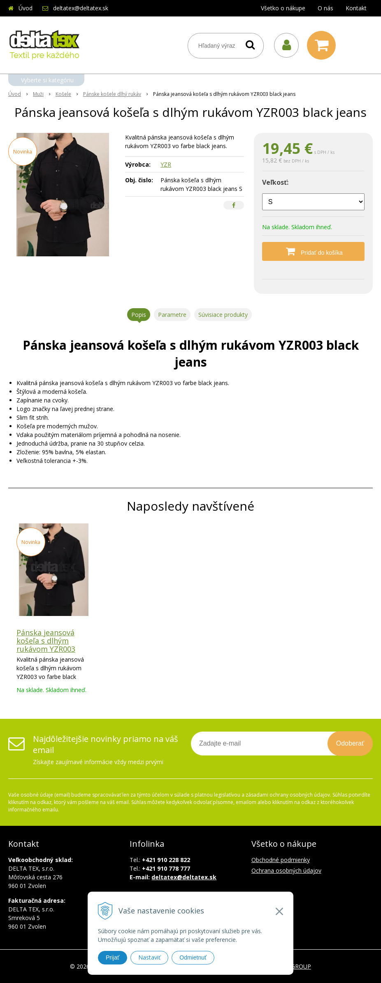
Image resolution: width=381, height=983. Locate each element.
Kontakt (356, 8)
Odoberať (350, 743)
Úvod (26, 8)
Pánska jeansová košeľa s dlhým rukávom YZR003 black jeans (45, 644)
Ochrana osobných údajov (286, 870)
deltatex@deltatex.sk (80, 8)
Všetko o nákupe (283, 8)
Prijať (112, 957)
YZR (165, 164)
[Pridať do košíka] (313, 251)
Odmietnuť (193, 957)
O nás (325, 8)
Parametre (172, 314)
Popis (138, 314)
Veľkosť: (275, 182)
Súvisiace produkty (223, 314)
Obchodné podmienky (280, 860)
